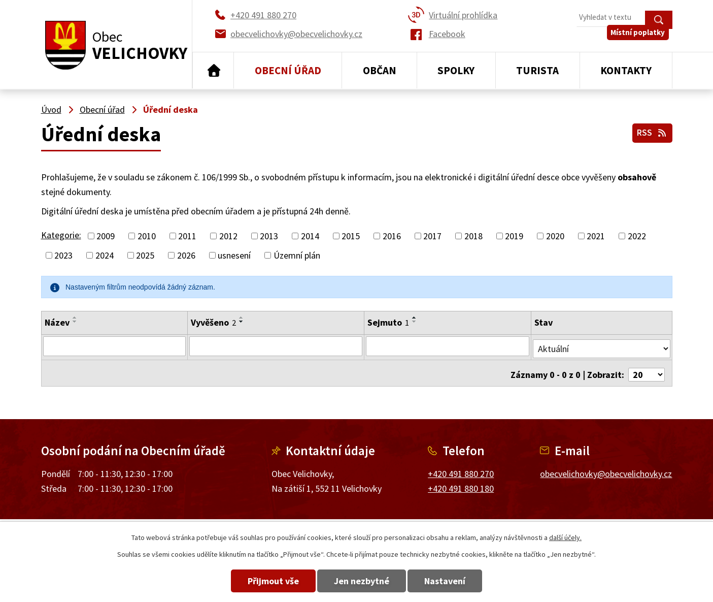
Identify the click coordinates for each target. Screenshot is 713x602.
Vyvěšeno (212, 322)
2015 (351, 236)
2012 (228, 236)
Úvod (213, 70)
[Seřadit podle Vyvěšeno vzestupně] (240, 317)
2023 (63, 255)
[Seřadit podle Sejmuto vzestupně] (414, 317)
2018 (473, 236)
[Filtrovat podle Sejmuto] (448, 346)
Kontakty (626, 70)
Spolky (455, 70)
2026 (186, 255)
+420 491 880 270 (461, 468)
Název (57, 322)
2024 (104, 255)
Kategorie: (61, 235)
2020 (555, 236)
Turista (537, 70)
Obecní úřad (288, 70)
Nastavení (457, 581)
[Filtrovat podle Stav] (602, 345)
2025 (145, 255)
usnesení (234, 255)
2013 (269, 236)
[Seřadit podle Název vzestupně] (75, 317)
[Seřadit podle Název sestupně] (75, 322)
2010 (147, 236)
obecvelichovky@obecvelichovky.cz (606, 468)
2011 (187, 236)
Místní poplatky (641, 40)
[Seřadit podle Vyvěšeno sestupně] (240, 322)
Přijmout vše (261, 581)
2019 (514, 236)
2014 (310, 236)
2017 (432, 236)
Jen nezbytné (361, 581)
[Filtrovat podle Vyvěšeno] (275, 346)
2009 (105, 236)
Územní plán (297, 255)
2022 (637, 236)
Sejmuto (388, 322)
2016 (392, 236)
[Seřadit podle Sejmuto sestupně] (414, 322)
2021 (596, 236)
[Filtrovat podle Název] (114, 346)
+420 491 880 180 (461, 483)
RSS (651, 131)
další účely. (565, 537)
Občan (379, 70)
